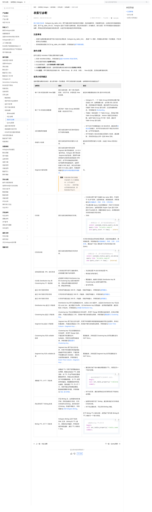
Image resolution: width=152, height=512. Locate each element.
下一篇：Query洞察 (112, 452)
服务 (61, 3)
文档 (124, 3)
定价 (44, 3)
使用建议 (104, 297)
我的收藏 (115, 25)
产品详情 (105, 24)
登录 (146, 3)
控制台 (133, 3)
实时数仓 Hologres (17, 9)
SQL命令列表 (65, 399)
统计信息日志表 (39, 30)
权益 (39, 3)
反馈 (80, 462)
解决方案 (33, 3)
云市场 (50, 3)
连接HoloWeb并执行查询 (68, 65)
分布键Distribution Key (84, 315)
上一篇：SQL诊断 (40, 452)
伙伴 (56, 3)
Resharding (101, 117)
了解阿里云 (68, 3)
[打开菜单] (3, 3)
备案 (128, 3)
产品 (27, 3)
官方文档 (5, 9)
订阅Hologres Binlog (70, 417)
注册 (138, 3)
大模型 (21, 3)
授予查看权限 (79, 51)
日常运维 (60, 14)
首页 (35, 14)
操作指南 (52, 14)
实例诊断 (67, 14)
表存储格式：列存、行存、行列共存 (101, 209)
